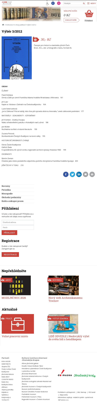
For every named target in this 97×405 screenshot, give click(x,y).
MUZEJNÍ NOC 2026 (14, 297)
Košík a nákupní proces (12, 201)
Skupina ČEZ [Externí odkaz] (6, 366)
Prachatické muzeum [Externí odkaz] (29, 394)
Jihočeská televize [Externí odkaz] (8, 374)
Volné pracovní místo (15, 336)
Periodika (6, 190)
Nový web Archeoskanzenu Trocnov (65, 299)
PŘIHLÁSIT (9, 232)
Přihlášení (89, 20)
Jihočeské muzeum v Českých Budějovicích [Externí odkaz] (36, 387)
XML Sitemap (81, 392)
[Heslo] (18, 227)
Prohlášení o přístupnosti (66, 392)
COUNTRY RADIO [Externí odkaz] (7, 379)
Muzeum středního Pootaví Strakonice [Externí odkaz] (35, 392)
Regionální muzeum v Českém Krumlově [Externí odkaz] (36, 399)
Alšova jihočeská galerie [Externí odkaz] (30, 363)
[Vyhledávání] (74, 3)
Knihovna (9, 25)
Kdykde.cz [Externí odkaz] (5, 392)
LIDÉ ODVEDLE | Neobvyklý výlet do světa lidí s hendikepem (69, 338)
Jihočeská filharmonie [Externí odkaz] (29, 374)
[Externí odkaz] (65, 373)
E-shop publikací (19, 25)
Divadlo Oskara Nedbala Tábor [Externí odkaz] (32, 366)
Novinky (6, 186)
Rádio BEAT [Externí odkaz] (6, 377)
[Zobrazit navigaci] (91, 3)
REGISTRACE (10, 254)
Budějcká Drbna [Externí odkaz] (7, 384)
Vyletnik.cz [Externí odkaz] (5, 395)
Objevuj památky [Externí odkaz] (7, 390)
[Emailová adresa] (18, 222)
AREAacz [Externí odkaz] (4, 387)
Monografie (7, 193)
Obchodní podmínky (11, 197)
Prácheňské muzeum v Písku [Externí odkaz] (31, 397)
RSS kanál (92, 392)
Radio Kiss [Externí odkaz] (5, 382)
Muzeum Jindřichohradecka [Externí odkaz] (31, 389)
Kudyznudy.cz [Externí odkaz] (6, 397)
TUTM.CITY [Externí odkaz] (5, 400)
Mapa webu (64, 395)
